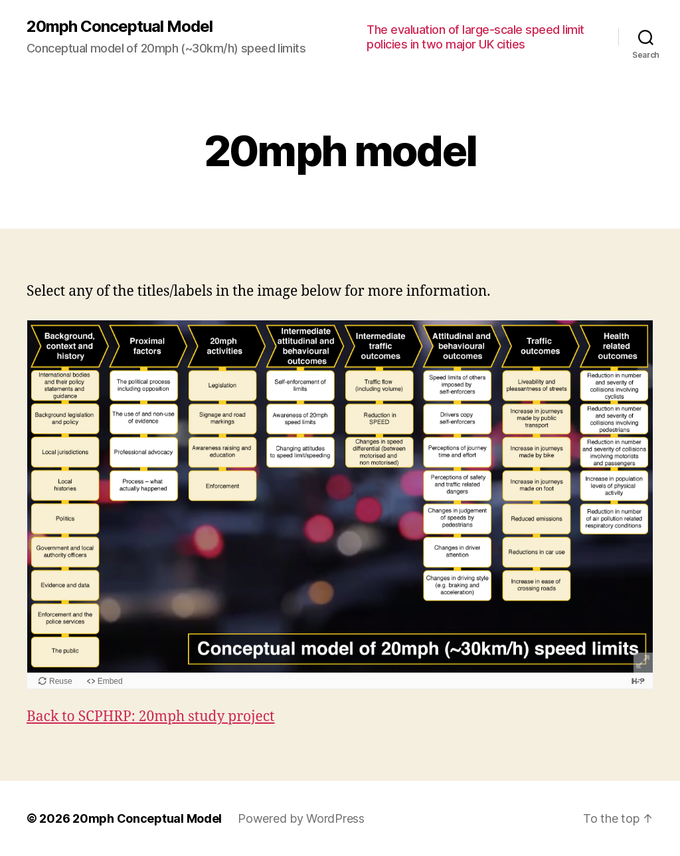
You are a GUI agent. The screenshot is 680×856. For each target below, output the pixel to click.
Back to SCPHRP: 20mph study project (150, 717)
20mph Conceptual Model (119, 27)
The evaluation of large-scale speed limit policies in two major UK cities (475, 37)
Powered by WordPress (301, 818)
